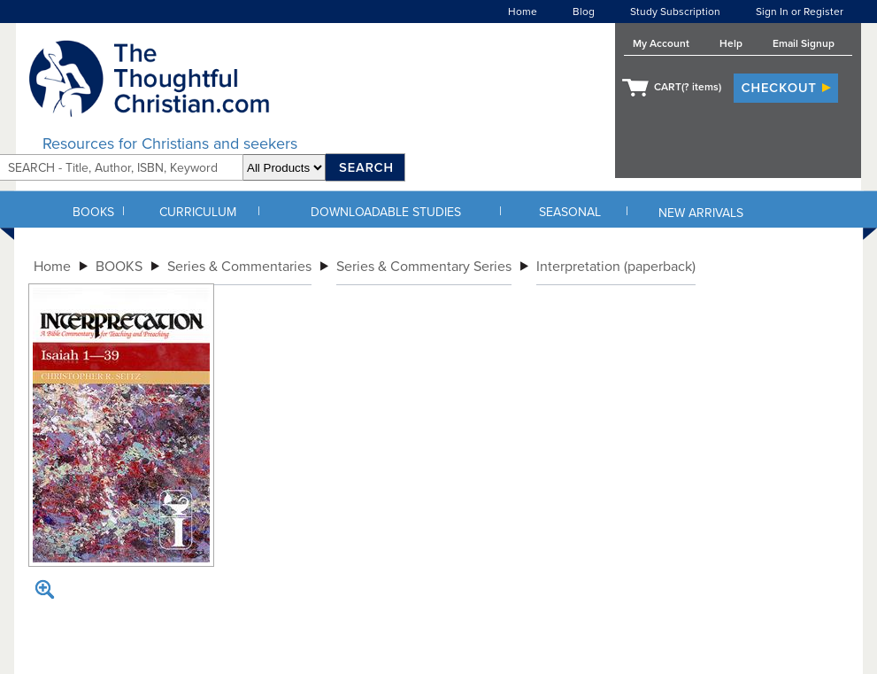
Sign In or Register (799, 11)
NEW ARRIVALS (700, 213)
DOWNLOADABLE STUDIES (386, 212)
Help (730, 43)
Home (522, 11)
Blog (584, 11)
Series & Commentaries (239, 266)
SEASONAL (570, 212)
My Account (661, 43)
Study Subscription (675, 11)
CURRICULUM (197, 212)
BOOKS (93, 212)
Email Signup (804, 43)
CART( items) (687, 87)
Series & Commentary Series (424, 266)
